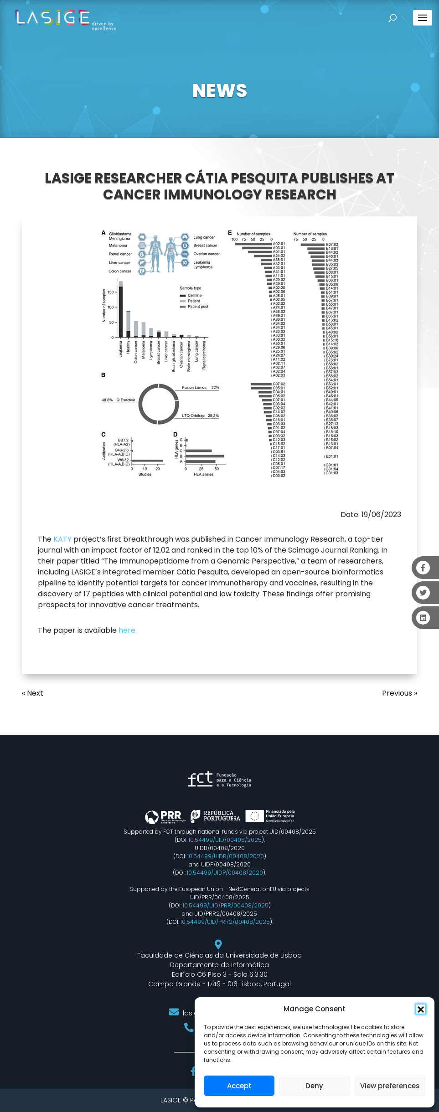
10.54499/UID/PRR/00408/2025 (226, 905)
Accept (239, 1086)
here (127, 630)
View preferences (390, 1086)
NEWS (219, 90)
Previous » (399, 693)
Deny (314, 1086)
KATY (62, 539)
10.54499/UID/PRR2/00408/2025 (225, 922)
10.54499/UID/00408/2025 (225, 840)
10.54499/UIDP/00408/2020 (225, 872)
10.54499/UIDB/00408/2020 (225, 856)
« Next (32, 693)
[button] (420, 1009)
